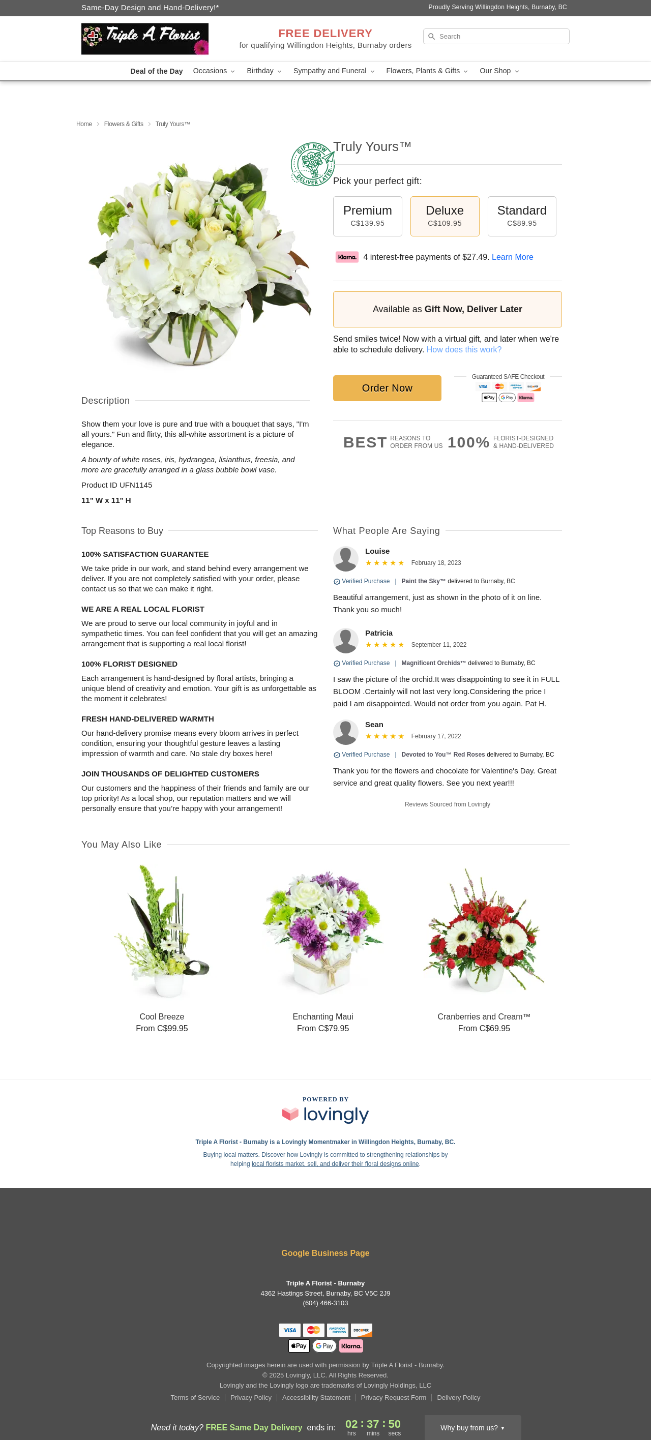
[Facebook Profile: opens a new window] (296, 1226)
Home (84, 124)
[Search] (496, 36)
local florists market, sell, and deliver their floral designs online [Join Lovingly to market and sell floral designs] (335, 1163)
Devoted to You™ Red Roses (443, 754)
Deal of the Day (156, 71)
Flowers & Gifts (123, 124)
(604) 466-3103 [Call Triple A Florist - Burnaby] (325, 1303)
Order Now (387, 388)
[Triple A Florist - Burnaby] (154, 39)
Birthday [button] (265, 71)
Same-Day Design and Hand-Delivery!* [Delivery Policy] (150, 7)
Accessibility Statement (316, 1397)
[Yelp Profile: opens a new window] (326, 1226)
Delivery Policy (458, 1397)
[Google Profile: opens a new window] (356, 1226)
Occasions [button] (215, 71)
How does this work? (464, 349)
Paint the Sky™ (424, 581)
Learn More (513, 257)
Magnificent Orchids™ (434, 663)
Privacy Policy (251, 1397)
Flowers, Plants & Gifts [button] (428, 71)
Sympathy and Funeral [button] (334, 71)
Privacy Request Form (394, 1397)
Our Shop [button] (500, 71)
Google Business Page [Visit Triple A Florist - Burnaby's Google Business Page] (325, 1253)
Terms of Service (195, 1397)
